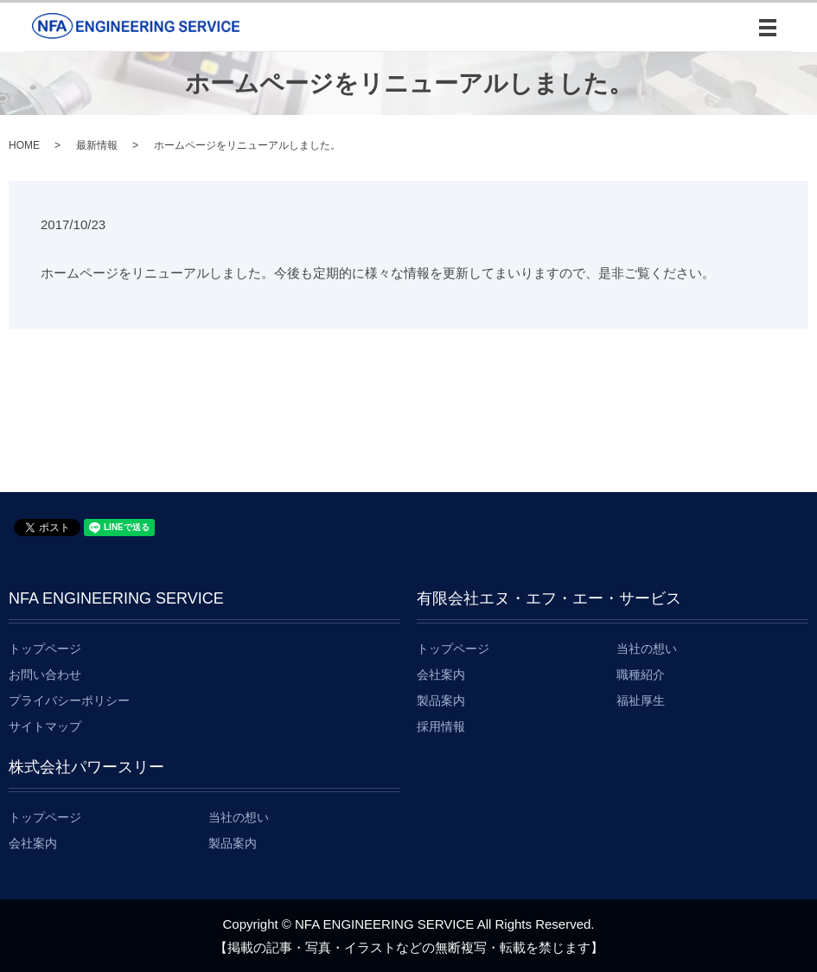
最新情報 (97, 145)
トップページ (45, 648)
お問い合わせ (45, 674)
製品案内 (441, 700)
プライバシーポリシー (69, 700)
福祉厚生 (640, 700)
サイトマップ (45, 726)
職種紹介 (640, 674)
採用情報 (441, 726)
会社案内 (441, 674)
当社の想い (646, 648)
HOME (24, 145)
